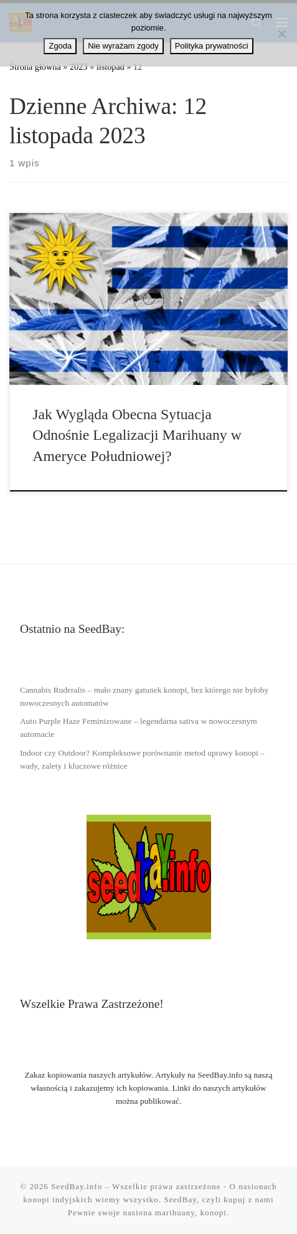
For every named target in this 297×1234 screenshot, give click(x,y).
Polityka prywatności (211, 45)
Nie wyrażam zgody (123, 45)
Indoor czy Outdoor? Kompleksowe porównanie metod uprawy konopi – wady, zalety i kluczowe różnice (142, 759)
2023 (79, 67)
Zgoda (60, 45)
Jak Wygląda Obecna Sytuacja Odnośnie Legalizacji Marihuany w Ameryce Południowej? (136, 435)
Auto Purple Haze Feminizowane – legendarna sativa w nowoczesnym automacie (138, 727)
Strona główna (35, 67)
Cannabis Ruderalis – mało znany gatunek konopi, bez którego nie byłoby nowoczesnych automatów (144, 696)
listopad (111, 67)
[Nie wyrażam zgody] (281, 33)
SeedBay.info (76, 1186)
